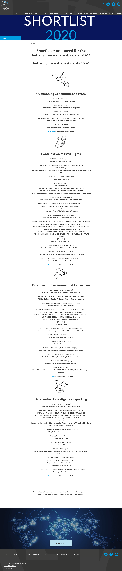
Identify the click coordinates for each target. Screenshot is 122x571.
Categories (28, 13)
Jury (36, 13)
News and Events (106, 13)
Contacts (76, 554)
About (18, 13)
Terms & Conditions (10, 565)
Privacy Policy (8, 567)
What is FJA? (61, 543)
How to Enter (67, 13)
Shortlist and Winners (50, 13)
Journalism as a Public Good (86, 13)
